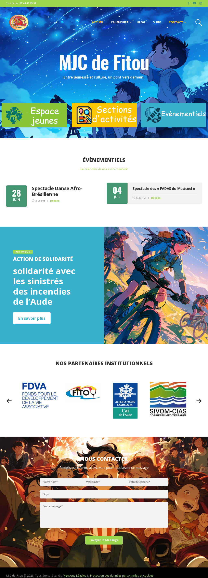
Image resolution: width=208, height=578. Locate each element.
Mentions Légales (74, 575)
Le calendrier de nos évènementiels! (104, 169)
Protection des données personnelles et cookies (121, 575)
